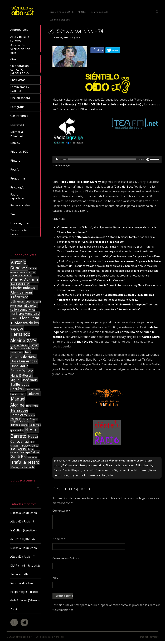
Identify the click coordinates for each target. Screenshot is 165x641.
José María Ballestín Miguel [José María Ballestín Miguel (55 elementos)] (21, 375)
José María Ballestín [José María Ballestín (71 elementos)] (19, 368)
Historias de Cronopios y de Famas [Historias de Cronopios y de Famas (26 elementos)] (24, 346)
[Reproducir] (57, 159)
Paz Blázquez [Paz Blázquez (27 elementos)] (19, 448)
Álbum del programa (60, 19)
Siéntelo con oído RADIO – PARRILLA (67, 11)
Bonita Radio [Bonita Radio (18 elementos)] (25, 275)
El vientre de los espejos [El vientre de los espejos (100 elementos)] (24, 325)
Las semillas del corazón (133, 470)
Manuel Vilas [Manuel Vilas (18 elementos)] (32, 405)
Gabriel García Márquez (67, 470)
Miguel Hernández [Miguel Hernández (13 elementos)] (27, 422)
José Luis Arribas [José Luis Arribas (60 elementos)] (24, 361)
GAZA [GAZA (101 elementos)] (31, 340)
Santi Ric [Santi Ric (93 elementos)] (18, 456)
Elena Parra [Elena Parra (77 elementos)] (29, 317)
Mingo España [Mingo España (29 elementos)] (19, 424)
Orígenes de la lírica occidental (88, 475)
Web (55, 578)
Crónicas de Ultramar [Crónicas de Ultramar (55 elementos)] (19, 299)
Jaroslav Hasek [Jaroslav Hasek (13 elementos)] (17, 353)
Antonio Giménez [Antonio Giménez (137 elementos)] (18, 265)
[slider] (102, 159)
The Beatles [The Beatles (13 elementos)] (32, 457)
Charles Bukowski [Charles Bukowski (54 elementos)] (24, 287)
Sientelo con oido (23, 636)
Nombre (59, 539)
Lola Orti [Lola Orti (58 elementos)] (33, 393)
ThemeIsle (153, 636)
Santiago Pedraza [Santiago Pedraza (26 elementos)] (30, 452)
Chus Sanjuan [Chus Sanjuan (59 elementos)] (21, 292)
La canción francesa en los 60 (100, 470)
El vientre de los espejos (120, 465)
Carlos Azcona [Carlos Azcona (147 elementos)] (24, 280)
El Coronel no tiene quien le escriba (83, 465)
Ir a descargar (61, 165)
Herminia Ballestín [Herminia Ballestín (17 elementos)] (19, 345)
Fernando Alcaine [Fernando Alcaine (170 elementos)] (20, 337)
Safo (110, 475)
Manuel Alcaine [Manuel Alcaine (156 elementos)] (17, 402)
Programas (75, 37)
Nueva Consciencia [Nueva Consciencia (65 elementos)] (24, 439)
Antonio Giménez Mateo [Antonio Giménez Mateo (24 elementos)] (23, 270)
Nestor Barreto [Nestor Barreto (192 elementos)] (24, 432)
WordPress (59, 636)
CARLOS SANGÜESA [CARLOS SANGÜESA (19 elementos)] (20, 284)
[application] (106, 159)
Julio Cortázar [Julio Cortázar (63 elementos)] (20, 386)
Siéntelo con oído (99, 11)
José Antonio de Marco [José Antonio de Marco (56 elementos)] (23, 354)
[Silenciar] (147, 159)
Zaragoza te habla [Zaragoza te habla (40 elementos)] (23, 467)
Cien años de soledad (78, 460)
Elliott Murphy (144, 465)
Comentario (61, 510)
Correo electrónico (65, 558)
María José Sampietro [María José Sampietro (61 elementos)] (19, 412)
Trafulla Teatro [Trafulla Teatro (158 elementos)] (25, 462)
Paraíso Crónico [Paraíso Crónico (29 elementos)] (29, 445)
